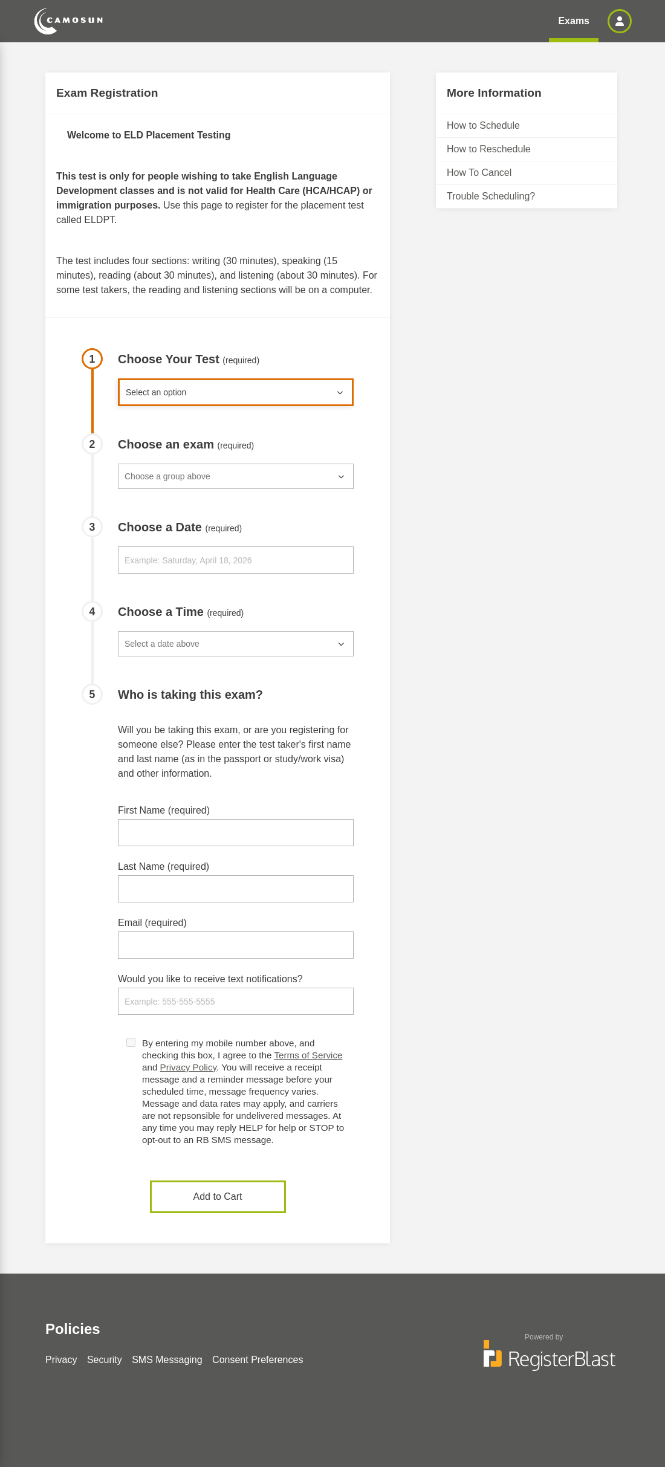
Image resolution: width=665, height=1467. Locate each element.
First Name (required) (164, 810)
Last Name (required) (163, 866)
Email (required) (152, 923)
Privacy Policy (188, 1067)
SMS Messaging (167, 1360)
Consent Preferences (257, 1360)
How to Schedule (483, 125)
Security (104, 1360)
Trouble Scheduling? (491, 196)
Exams (573, 21)
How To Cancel (479, 172)
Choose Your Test (188, 359)
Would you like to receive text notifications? (210, 979)
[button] (620, 21)
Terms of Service (308, 1055)
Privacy (61, 1360)
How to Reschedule (489, 149)
